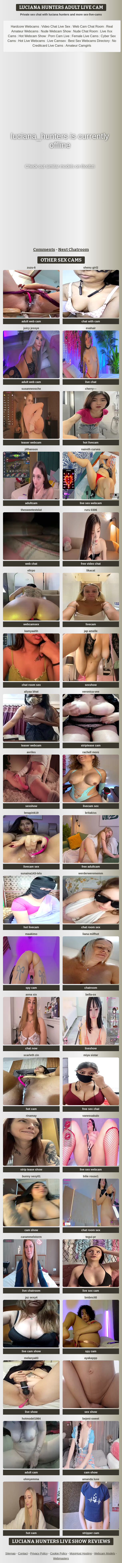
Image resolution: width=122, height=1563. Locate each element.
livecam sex (91, 806)
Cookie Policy (58, 1553)
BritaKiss (91, 812)
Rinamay (31, 1115)
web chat (31, 563)
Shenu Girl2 (90, 267)
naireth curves (90, 449)
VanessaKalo (90, 1115)
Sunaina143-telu (31, 873)
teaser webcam (31, 442)
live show (31, 1411)
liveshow (91, 1048)
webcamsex (31, 624)
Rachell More (90, 752)
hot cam (31, 1109)
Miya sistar (90, 1055)
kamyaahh (31, 631)
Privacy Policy (39, 1553)
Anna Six (31, 994)
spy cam (31, 987)
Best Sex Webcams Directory (89, 41)
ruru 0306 (90, 509)
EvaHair (91, 328)
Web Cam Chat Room (88, 26)
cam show (31, 1230)
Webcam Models (104, 1553)
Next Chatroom (73, 249)
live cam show (31, 1351)
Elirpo (31, 570)
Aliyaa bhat (31, 691)
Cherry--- (90, 388)
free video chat (91, 563)
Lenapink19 (31, 812)
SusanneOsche (31, 388)
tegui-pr (91, 1236)
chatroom (90, 987)
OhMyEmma (31, 1479)
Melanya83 (31, 1358)
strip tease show (31, 1169)
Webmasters (61, 1558)
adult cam (31, 1472)
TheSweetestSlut (31, 509)
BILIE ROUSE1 (91, 1176)
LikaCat (90, 570)
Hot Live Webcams (31, 41)
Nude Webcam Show (56, 31)
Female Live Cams (85, 36)
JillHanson (31, 449)
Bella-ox (90, 994)
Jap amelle (91, 631)
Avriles (31, 752)
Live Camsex (56, 41)
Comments (44, 249)
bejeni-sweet (90, 1418)
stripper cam (90, 1533)
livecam (91, 624)
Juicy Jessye (31, 328)
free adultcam (91, 866)
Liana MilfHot (91, 934)
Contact (23, 1553)
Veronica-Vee (90, 691)
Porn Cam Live (58, 36)
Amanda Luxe (90, 1479)
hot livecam (90, 442)
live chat (90, 382)
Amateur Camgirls (78, 45)
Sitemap (10, 1553)
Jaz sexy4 (31, 1297)
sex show (90, 1411)
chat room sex (31, 684)
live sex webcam (91, 503)
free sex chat (90, 1109)
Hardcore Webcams (25, 26)
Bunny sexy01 (31, 1176)
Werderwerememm (90, 873)
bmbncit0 (91, 1297)
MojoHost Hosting (81, 1553)
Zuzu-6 (31, 267)
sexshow (91, 684)
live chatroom (31, 1290)
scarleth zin (31, 1055)
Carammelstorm (31, 1236)
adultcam (31, 503)
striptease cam (91, 745)
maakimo (31, 934)
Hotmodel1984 (31, 1418)
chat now (31, 1048)
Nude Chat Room (85, 31)
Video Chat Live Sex (55, 26)
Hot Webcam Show (32, 36)
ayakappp (90, 1358)
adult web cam (31, 321)
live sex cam (90, 1290)
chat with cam (90, 321)
